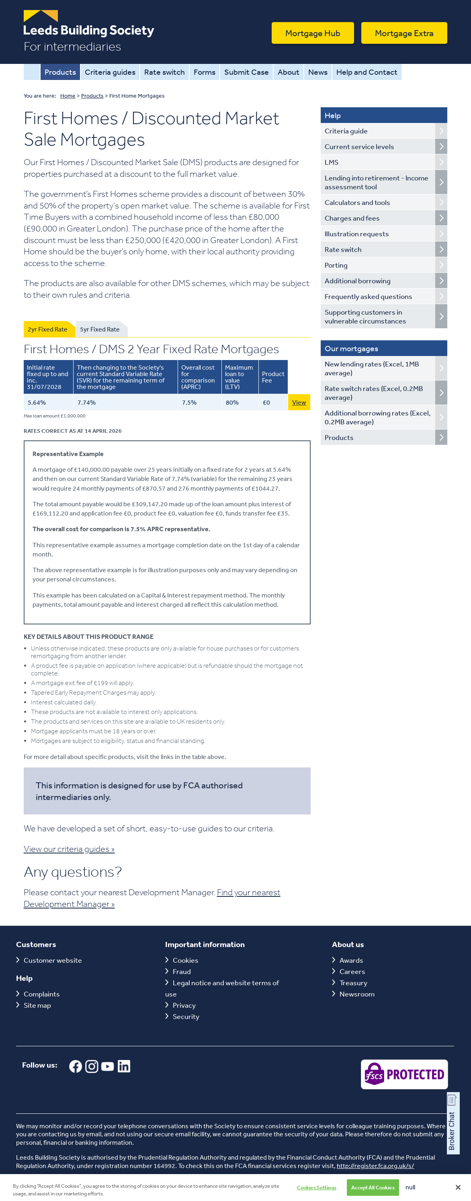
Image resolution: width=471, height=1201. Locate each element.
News (318, 71)
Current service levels (359, 146)
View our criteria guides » (69, 848)
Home (32, 72)
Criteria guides (110, 71)
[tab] (50, 329)
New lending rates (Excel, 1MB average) (372, 368)
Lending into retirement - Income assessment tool (376, 182)
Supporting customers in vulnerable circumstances (365, 316)
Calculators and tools (357, 202)
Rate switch (164, 71)
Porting (336, 264)
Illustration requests (357, 233)
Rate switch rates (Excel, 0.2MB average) (374, 392)
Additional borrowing (358, 280)
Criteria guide (346, 130)
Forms (204, 71)
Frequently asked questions (368, 296)
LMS (331, 162)
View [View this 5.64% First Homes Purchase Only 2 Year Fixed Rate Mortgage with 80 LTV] (299, 402)
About (288, 71)
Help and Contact (366, 71)
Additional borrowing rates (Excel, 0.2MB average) (378, 417)
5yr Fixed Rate (100, 329)
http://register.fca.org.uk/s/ (375, 1166)
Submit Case (246, 71)
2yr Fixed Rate (48, 329)
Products (60, 71)
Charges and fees (352, 217)
